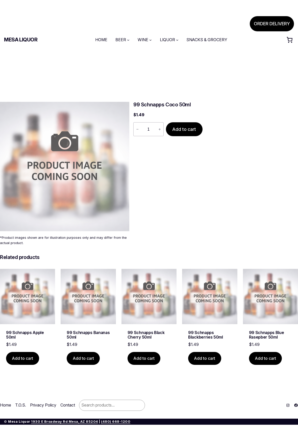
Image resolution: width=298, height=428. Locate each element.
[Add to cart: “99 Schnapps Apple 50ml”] (22, 358)
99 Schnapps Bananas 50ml (88, 335)
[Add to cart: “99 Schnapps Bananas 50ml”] (83, 358)
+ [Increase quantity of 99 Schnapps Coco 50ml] (159, 129)
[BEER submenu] (128, 40)
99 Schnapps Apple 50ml (25, 335)
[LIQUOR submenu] (177, 40)
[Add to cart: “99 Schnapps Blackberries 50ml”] (204, 358)
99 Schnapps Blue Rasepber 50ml (266, 335)
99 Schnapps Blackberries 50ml (205, 335)
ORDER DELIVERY (272, 23)
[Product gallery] (64, 166)
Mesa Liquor (21, 40)
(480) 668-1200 (115, 421)
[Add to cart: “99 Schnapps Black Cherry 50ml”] (144, 358)
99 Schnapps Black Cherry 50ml (146, 335)
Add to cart (184, 129)
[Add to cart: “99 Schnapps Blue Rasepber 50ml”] (265, 358)
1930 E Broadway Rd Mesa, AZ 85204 (64, 421)
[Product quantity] (148, 129)
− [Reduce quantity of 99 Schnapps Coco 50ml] (137, 129)
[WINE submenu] (150, 40)
